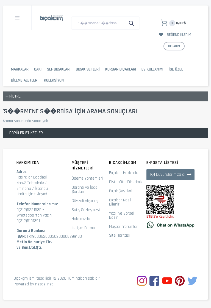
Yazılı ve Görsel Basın (121, 215)
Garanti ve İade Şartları (85, 189)
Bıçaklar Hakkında (123, 173)
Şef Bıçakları (58, 69)
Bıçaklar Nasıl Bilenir (120, 202)
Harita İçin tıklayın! (31, 194)
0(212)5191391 (28, 220)
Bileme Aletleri (24, 80)
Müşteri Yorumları (123, 227)
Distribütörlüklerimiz (125, 182)
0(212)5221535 (28, 209)
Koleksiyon (54, 80)
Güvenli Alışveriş (85, 201)
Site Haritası (119, 235)
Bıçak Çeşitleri (120, 191)
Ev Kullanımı (152, 69)
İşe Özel (176, 69)
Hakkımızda (81, 219)
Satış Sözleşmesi (86, 210)
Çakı (37, 69)
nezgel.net (44, 284)
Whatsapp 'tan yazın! (34, 215)
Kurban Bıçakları (120, 69)
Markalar (20, 69)
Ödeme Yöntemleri (87, 178)
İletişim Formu (83, 228)
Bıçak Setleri (88, 69)
